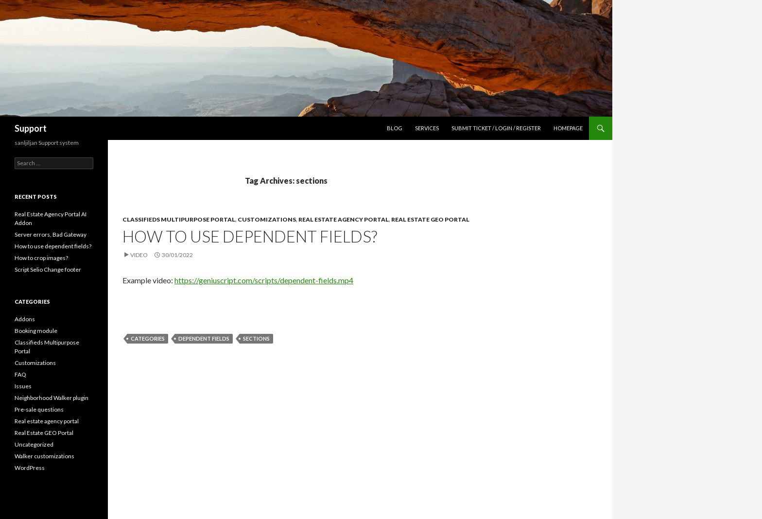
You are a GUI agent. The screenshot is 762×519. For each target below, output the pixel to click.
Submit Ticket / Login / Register (496, 128)
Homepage (568, 128)
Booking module (36, 330)
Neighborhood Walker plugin (51, 397)
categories (148, 338)
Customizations (267, 219)
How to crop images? (41, 257)
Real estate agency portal (343, 219)
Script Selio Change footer (48, 269)
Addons (25, 319)
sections (256, 338)
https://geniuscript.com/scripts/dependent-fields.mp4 (263, 280)
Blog (394, 128)
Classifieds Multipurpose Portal (178, 219)
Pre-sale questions (39, 409)
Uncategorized (34, 444)
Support (31, 128)
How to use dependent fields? (249, 236)
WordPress (30, 467)
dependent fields (203, 338)
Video (139, 255)
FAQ (20, 374)
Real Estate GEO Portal (430, 219)
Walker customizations (44, 456)
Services (427, 128)
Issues (23, 386)
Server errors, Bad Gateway (51, 234)
